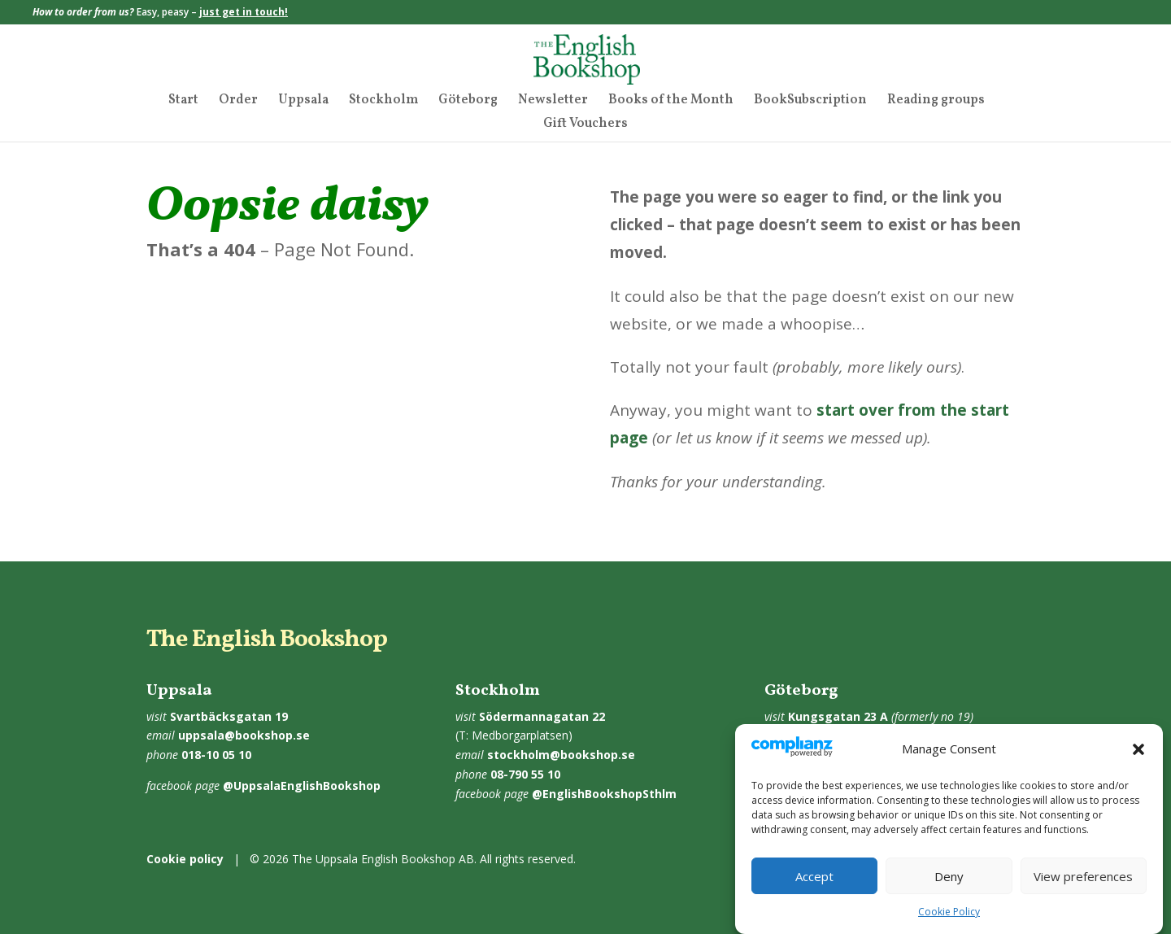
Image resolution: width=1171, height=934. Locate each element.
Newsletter (553, 101)
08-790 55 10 (525, 774)
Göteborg (468, 101)
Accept (814, 889)
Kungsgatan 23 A (838, 716)
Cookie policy (185, 858)
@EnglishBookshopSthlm (604, 793)
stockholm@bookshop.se (561, 754)
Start (183, 101)
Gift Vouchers (585, 125)
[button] (1138, 763)
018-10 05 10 (216, 754)
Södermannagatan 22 (542, 716)
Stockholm (383, 101)
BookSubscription (810, 101)
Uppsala (303, 101)
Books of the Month (671, 101)
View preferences (1083, 889)
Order (238, 101)
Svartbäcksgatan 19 (229, 716)
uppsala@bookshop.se (244, 735)
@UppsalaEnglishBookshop (302, 785)
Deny (949, 889)
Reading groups (936, 101)
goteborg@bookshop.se (867, 735)
